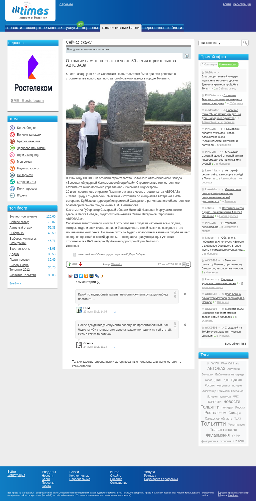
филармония (210, 441)
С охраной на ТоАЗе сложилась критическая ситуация (222, 331)
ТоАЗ (237, 418)
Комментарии (227, 64)
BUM (87, 308)
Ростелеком (215, 413)
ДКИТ (218, 379)
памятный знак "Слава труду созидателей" (103, 254)
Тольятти (213, 423)
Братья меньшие (28, 141)
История (212, 396)
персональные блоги (163, 28)
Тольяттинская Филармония (221, 432)
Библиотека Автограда (229, 374)
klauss (209, 237)
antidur (209, 208)
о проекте (66, 4)
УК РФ (236, 435)
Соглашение (118, 482)
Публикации (209, 64)
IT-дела (22, 195)
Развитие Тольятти (23, 275)
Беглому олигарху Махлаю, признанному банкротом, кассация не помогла (223, 264)
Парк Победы (137, 254)
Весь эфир (232, 343)
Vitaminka (116, 264)
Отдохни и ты (26, 182)
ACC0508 (211, 260)
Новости (47, 475)
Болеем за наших (29, 134)
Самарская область (218, 418)
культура (225, 396)
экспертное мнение (44, 28)
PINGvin (210, 95)
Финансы (225, 144)
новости (14, 28)
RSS (243, 343)
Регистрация (16, 475)
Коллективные (80, 475)
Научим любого (27, 168)
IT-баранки (17, 233)
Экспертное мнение (23, 216)
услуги (72, 28)
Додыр (14, 254)
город (208, 379)
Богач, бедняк (26, 128)
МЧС (236, 396)
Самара (234, 413)
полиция (227, 407)
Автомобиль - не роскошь (218, 122)
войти (227, 4)
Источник (72, 246)
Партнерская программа (161, 479)
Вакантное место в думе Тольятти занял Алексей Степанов (223, 212)
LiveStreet (233, 495)
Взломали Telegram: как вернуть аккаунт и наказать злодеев (222, 99)
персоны (90, 28)
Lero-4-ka (211, 170)
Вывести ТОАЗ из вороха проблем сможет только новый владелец (223, 312)
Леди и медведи (28, 155)
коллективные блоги (121, 28)
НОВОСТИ (214, 402)
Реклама (150, 475)
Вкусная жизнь (20, 248)
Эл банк (238, 441)
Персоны (48, 482)
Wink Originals (230, 363)
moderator (211, 110)
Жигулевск (223, 385)
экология (225, 441)
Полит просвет (27, 188)
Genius (88, 343)
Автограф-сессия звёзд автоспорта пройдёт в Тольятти (223, 174)
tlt (208, 363)
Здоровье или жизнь (31, 148)
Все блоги (15, 283)
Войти (12, 471)
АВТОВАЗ (216, 368)
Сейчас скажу (19, 222)
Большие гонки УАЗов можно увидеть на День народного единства (221, 114)
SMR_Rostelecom (27, 100)
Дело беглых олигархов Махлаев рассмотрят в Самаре (223, 298)
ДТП (226, 379)
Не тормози (25, 175)
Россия (240, 407)
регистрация (241, 4)
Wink (215, 363)
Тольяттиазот (236, 424)
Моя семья (24, 161)
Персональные (80, 479)
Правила (116, 479)
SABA (209, 72)
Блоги (46, 479)
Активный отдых (21, 227)
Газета (46, 486)
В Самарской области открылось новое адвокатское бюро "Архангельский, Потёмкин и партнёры (221, 136)
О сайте (115, 475)
